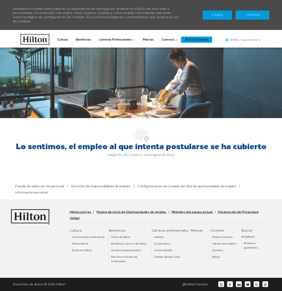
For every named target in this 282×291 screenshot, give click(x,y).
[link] (34, 39)
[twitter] (256, 284)
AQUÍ (127, 155)
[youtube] (247, 284)
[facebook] (230, 284)
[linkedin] (238, 284)
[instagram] (265, 284)
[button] (243, 40)
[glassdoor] (221, 284)
